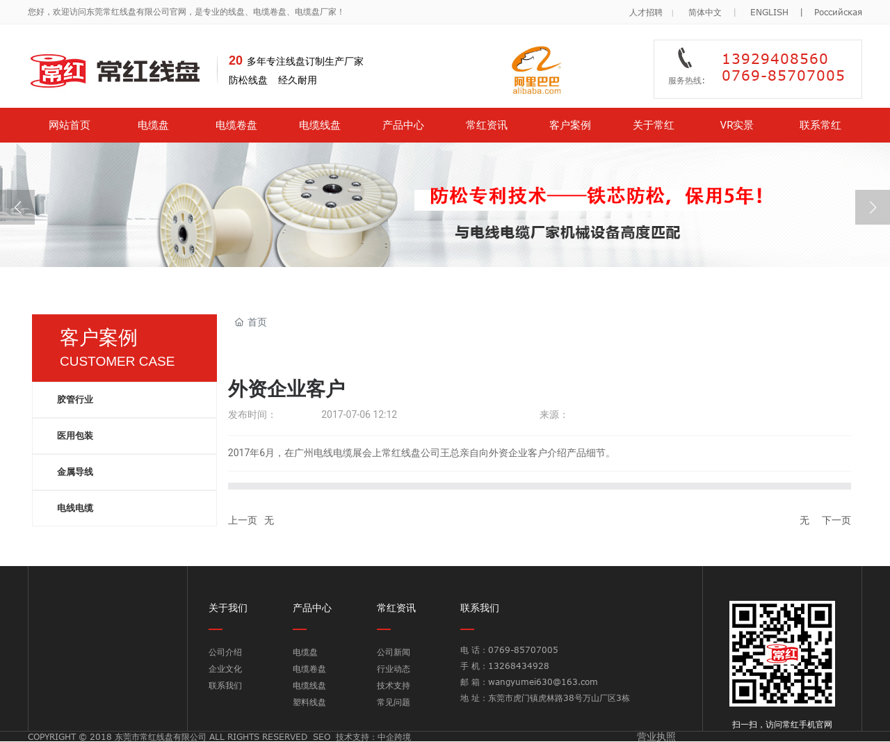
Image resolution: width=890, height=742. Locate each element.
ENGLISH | (782, 12)
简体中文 (705, 12)
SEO (321, 736)
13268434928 (518, 665)
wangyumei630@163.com (543, 681)
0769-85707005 (524, 649)
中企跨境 (394, 736)
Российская (838, 12)
